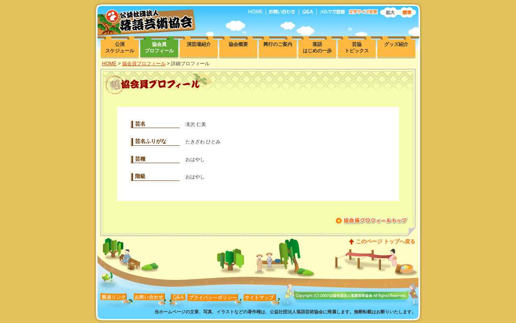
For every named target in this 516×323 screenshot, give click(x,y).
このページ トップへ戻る (385, 241)
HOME (109, 63)
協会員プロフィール (144, 63)
